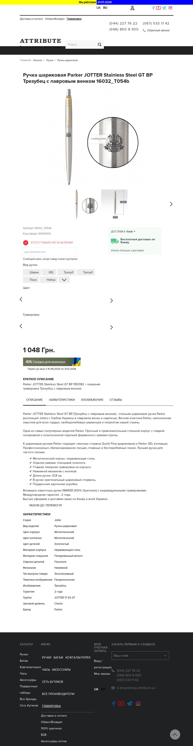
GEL (51, 261)
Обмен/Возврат (55, 8)
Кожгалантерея (56, 39)
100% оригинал (52, 655)
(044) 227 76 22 (123, 19)
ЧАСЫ (75, 39)
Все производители (141, 39)
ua (86, 673)
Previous (21, 288)
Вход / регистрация (97, 646)
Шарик (34, 261)
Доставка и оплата (31, 8)
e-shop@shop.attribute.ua (136, 676)
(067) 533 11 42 (156, 19)
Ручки (25, 39)
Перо (33, 268)
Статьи (46, 713)
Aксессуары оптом (55, 668)
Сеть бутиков (112, 39)
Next (111, 288)
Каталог (26, 633)
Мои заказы (92, 652)
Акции (46, 719)
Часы (23, 662)
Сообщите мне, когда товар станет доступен (50, 247)
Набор (51, 268)
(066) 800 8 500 (124, 25)
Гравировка (74, 8)
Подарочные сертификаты (60, 700)
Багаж (37, 39)
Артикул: (28, 216)
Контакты (48, 732)
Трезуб (68, 261)
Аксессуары (90, 39)
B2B (45, 662)
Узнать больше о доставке (127, 239)
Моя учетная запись (94, 634)
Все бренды (28, 687)
